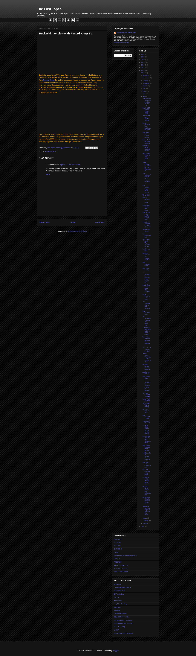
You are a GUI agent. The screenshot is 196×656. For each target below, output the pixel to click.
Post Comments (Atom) (77, 231)
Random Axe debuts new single (146, 208)
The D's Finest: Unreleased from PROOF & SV (147, 358)
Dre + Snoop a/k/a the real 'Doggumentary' (147, 440)
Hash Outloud (118, 600)
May (144, 94)
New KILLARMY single (146, 417)
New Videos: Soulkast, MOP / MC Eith (146, 448)
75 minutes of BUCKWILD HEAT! (147, 349)
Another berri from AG (146, 373)
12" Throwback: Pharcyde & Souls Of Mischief (147, 385)
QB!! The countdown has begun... (146, 472)
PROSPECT (117, 562)
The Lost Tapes (49, 9)
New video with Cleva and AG (147, 465)
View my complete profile (121, 42)
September (146, 83)
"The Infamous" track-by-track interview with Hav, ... (147, 178)
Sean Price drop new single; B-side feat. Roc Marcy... (146, 510)
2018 (143, 54)
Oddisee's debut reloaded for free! (146, 148)
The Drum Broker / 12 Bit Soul (123, 620)
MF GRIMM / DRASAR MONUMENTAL (126, 555)
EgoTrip (116, 597)
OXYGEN (117, 559)
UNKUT (116, 630)
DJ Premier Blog (119, 594)
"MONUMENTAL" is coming (146, 405)
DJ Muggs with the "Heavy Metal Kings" (146, 481)
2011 (143, 73)
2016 (143, 59)
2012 (143, 70)
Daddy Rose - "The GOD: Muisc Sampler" (146, 288)
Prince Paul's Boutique (146, 399)
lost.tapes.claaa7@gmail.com (126, 32)
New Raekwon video (146, 264)
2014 (143, 65)
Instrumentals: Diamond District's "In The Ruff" (147, 102)
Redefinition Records (120, 613)
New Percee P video (146, 269)
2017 (143, 57)
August (145, 86)
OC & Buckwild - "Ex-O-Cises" (147, 297)
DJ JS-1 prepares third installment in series (147, 126)
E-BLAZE (117, 552)
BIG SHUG (117, 542)
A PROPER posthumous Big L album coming (147, 331)
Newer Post (44, 222)
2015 (143, 62)
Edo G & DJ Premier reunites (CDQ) (146, 110)
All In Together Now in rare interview (146, 305)
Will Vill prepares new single (146, 200)
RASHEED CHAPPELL (121, 565)
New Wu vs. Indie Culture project (146, 135)
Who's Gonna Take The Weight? (123, 633)
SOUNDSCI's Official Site (121, 617)
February (146, 520)
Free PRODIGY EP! (147, 235)
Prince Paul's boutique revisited (146, 141)
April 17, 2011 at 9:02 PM (70, 165)
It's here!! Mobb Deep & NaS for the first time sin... (146, 429)
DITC (55, 151)
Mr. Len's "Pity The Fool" (146, 411)
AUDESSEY (117, 539)
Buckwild (48, 151)
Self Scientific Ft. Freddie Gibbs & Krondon (147, 456)
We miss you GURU (146, 230)
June (144, 91)
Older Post (100, 222)
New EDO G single (146, 377)
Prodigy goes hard (146, 249)
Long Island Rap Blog (120, 604)
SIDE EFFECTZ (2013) (121, 568)
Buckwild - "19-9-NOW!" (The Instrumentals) (147, 490)
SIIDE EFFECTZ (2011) (121, 572)
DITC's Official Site (119, 591)
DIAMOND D (118, 549)
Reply (48, 174)
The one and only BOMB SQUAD (146, 118)
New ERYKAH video (146, 312)
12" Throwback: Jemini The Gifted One (147, 321)
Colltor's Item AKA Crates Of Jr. (123, 587)
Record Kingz (49, 80)
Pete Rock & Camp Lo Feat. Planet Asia (146, 157)
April (144, 96)
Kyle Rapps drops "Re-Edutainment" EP (146, 243)
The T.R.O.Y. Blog (119, 627)
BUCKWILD (117, 546)
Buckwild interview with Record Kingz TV (146, 256)
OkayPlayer (117, 607)
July (144, 88)
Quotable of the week (146, 422)
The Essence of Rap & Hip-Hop (123, 623)
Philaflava (117, 610)
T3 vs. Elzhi (146, 195)
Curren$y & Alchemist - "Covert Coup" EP (147, 224)
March (145, 518)
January (145, 523)
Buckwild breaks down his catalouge (146, 367)
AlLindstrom (117, 584)
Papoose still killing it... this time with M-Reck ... (146, 501)
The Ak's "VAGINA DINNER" (146, 394)
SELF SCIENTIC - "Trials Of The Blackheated (147, 166)
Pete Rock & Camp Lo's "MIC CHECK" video (146, 216)
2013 (143, 67)
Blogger (116, 651)
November (146, 78)
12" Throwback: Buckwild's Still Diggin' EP (147, 277)
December (146, 75)
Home (73, 222)
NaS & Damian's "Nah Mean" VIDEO (146, 189)
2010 (143, 526)
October (145, 80)
